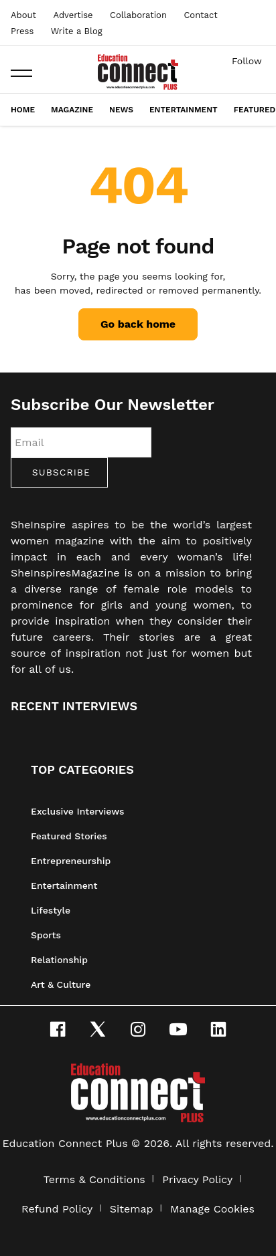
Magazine (72, 109)
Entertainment (183, 109)
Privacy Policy (197, 1179)
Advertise (72, 15)
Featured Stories (69, 836)
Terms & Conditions (94, 1179)
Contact (200, 15)
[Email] (81, 442)
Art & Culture (60, 984)
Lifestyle (50, 910)
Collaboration (138, 15)
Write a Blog (76, 31)
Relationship (59, 959)
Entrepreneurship (71, 860)
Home (23, 109)
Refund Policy (56, 1208)
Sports (46, 935)
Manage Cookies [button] (212, 1208)
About (23, 15)
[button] (21, 73)
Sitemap (131, 1208)
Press (22, 31)
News (121, 109)
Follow (247, 61)
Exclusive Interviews (78, 811)
